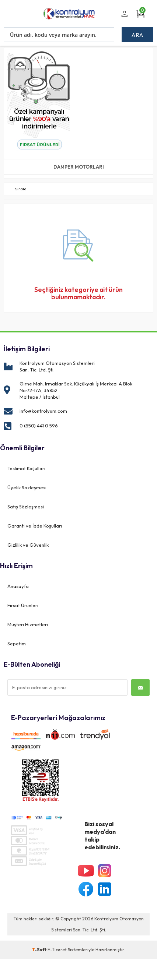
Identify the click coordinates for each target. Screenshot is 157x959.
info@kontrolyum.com (43, 411)
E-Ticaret (57, 949)
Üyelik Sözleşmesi (26, 487)
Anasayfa (18, 586)
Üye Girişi (123, 18)
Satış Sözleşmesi (25, 507)
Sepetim (16, 643)
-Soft (40, 949)
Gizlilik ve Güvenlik (28, 545)
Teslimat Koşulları (26, 468)
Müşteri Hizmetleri (27, 624)
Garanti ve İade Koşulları (34, 526)
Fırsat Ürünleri (22, 605)
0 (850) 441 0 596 (39, 426)
